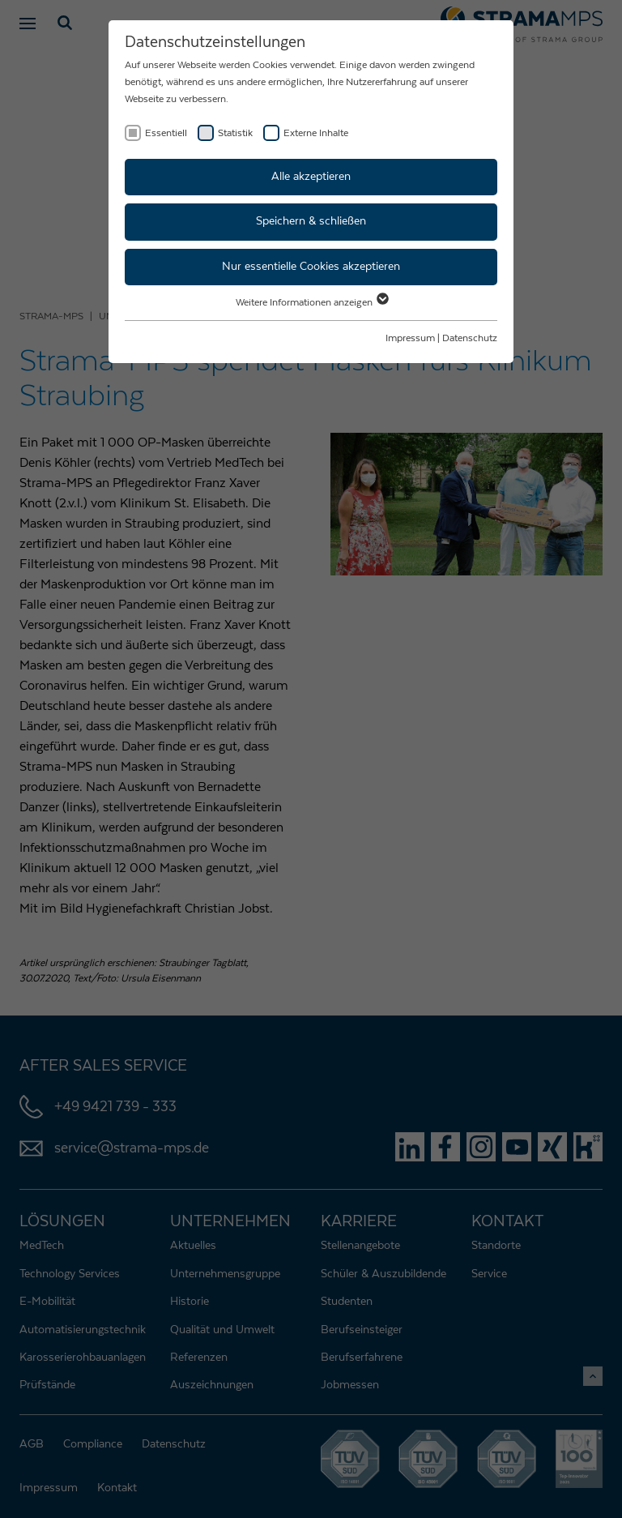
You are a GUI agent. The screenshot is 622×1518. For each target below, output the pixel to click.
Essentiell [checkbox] (166, 133)
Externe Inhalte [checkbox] (315, 133)
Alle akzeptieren (311, 176)
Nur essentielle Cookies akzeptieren (311, 266)
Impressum (410, 338)
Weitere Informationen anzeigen (311, 302)
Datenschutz (469, 338)
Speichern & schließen (311, 221)
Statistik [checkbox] (235, 133)
